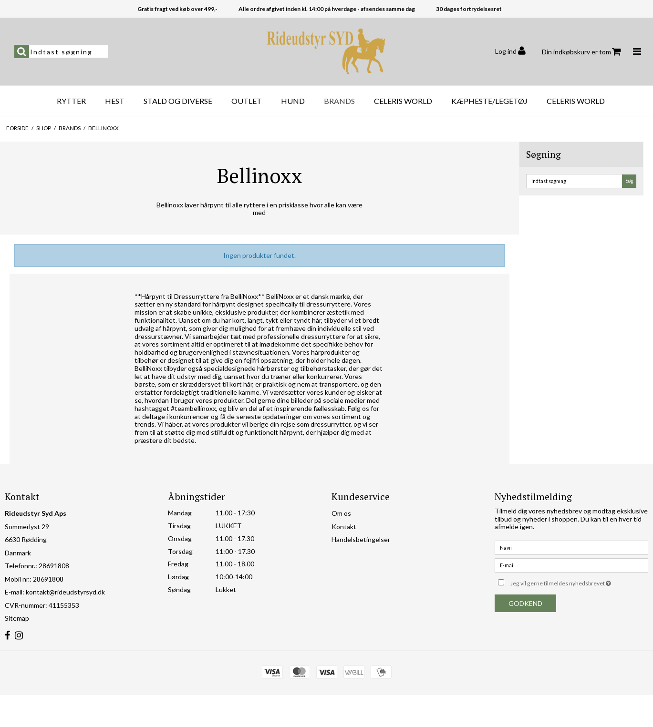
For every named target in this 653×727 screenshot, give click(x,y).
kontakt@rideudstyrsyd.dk (65, 592)
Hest (114, 100)
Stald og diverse (178, 100)
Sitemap (17, 618)
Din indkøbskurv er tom (581, 52)
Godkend (525, 603)
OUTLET (246, 100)
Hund (293, 100)
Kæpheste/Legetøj (489, 100)
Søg (629, 181)
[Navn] (571, 547)
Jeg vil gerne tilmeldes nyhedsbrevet (579, 581)
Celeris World (403, 100)
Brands (339, 100)
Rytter (71, 100)
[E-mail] (571, 565)
